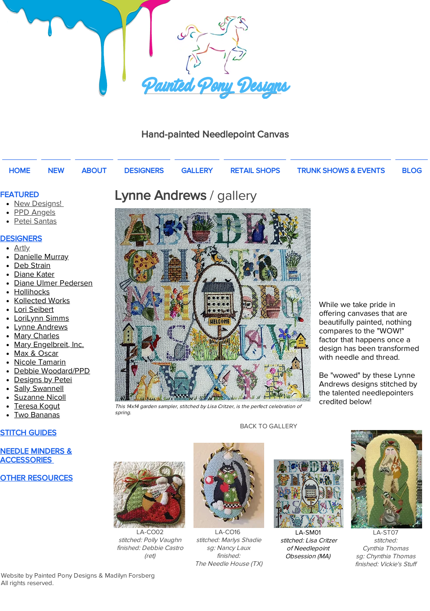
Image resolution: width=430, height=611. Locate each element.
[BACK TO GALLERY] (268, 425)
